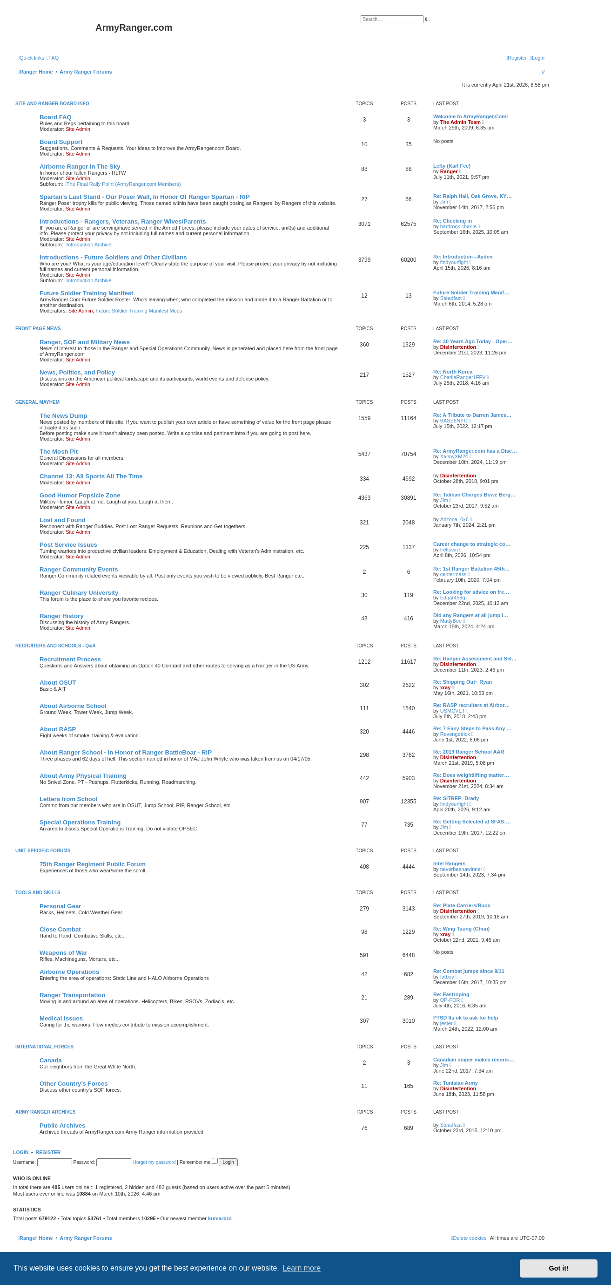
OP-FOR (450, 1000)
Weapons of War (63, 952)
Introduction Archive (88, 244)
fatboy (447, 976)
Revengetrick (455, 734)
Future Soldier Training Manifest (87, 293)
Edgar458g (452, 597)
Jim (444, 201)
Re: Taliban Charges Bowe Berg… (474, 494)
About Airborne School (73, 705)
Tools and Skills (37, 892)
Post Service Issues (68, 544)
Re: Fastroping (451, 994)
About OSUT (58, 682)
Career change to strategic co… (471, 544)
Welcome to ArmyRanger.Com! (470, 116)
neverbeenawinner (461, 869)
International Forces (44, 1046)
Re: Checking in (452, 221)
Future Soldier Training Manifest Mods (138, 310)
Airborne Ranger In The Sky (80, 166)
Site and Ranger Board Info (52, 103)
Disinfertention (458, 347)
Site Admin (78, 129)
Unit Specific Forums (42, 850)
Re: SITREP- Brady (456, 798)
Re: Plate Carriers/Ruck (461, 905)
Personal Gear (60, 906)
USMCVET (452, 711)
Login (20, 1152)
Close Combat (60, 929)
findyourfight (454, 262)
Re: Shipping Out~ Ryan (462, 682)
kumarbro (220, 1218)
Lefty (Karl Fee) (451, 166)
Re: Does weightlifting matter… (471, 775)
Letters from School (69, 798)
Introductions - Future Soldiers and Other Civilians (113, 257)
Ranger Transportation (72, 995)
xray (445, 687)
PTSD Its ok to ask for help (465, 1017)
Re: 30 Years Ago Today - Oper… (472, 341)
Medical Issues (61, 1018)
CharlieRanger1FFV (463, 377)
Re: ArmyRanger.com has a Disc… (475, 451)
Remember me (199, 1162)
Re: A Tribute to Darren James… (472, 415)
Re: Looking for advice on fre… (471, 592)
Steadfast (451, 298)
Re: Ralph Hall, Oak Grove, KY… (472, 196)
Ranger (449, 171)
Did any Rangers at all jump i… (470, 615)
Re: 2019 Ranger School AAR (468, 752)
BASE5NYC (454, 420)
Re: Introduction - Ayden (463, 256)
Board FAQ (56, 117)
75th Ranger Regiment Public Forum (93, 864)
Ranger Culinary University (79, 592)
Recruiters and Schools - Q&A (55, 645)
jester (446, 1023)
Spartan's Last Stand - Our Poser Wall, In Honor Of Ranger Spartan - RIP (145, 196)
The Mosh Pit (59, 451)
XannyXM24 (454, 456)
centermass (453, 574)
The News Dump (63, 415)
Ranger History (62, 615)
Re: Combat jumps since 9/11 (468, 971)
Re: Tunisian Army (455, 1083)
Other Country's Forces (74, 1083)
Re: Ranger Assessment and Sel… (475, 658)
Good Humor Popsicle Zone (80, 495)
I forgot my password (154, 1162)
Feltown (449, 549)
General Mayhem (37, 402)
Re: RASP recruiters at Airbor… (471, 705)
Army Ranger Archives (45, 1112)
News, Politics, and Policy (77, 372)
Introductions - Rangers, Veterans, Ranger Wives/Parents (123, 221)
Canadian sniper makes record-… (474, 1059)
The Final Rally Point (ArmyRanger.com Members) (123, 184)
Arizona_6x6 (454, 519)
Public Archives (62, 1125)
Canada (51, 1060)
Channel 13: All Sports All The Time (91, 476)
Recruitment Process (70, 659)
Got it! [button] (559, 1268)
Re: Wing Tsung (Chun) (461, 928)
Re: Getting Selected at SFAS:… (472, 821)
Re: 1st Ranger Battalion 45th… (471, 568)
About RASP (58, 729)
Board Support (61, 141)
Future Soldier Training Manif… (471, 292)
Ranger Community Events (79, 569)
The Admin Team (460, 122)
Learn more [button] (301, 1268)
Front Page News (38, 328)
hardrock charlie (458, 226)
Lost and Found (63, 520)
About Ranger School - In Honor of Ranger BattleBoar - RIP (126, 752)
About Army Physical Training (83, 775)
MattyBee (451, 621)
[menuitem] (53, 57)
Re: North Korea (452, 371)
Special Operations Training (80, 822)
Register (48, 1152)
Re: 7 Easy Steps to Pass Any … (472, 728)
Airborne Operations (69, 971)
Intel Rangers (449, 863)
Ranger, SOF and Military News (85, 342)
